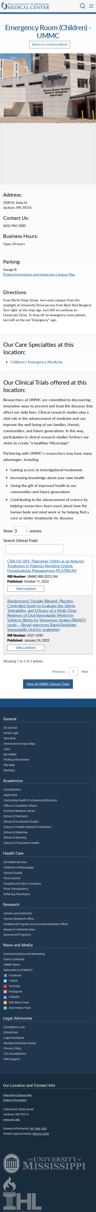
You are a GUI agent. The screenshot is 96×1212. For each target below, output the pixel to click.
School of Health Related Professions (27, 827)
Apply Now (10, 795)
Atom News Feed (17, 1008)
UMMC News (12, 964)
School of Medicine (16, 832)
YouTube (12, 986)
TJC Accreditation (15, 1054)
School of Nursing (15, 837)
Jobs (7, 749)
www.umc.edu (11, 1119)
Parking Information (17, 759)
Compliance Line (14, 1027)
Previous (58, 672)
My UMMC (10, 754)
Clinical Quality (13, 873)
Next (85, 672)
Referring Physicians (17, 894)
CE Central (10, 728)
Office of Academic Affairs (20, 806)
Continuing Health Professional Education (30, 800)
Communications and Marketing (24, 954)
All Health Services (15, 862)
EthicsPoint (11, 1032)
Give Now (10, 738)
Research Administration (19, 929)
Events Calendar (14, 959)
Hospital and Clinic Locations (22, 883)
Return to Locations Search (49, 44)
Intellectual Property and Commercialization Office (36, 924)
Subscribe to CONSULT (18, 970)
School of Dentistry (16, 816)
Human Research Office (19, 919)
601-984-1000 (38, 1128)
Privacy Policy (12, 1048)
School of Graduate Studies (21, 821)
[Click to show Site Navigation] (91, 6)
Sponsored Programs (17, 934)
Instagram (13, 991)
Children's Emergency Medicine (36, 361)
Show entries (22, 531)
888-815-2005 (41, 1133)
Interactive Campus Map (19, 744)
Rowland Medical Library (19, 811)
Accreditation (12, 789)
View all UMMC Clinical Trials (48, 684)
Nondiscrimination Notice (20, 1043)
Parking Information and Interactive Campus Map (39, 274)
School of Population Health (21, 843)
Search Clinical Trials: (33, 546)
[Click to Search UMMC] (82, 6)
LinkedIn (12, 997)
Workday (9, 770)
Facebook (12, 975)
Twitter (11, 981)
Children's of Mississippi (19, 867)
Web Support (12, 1059)
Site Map (9, 765)
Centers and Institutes (18, 913)
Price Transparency (16, 889)
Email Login (11, 733)
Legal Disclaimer (14, 1038)
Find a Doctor (12, 878)
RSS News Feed (16, 1002)
